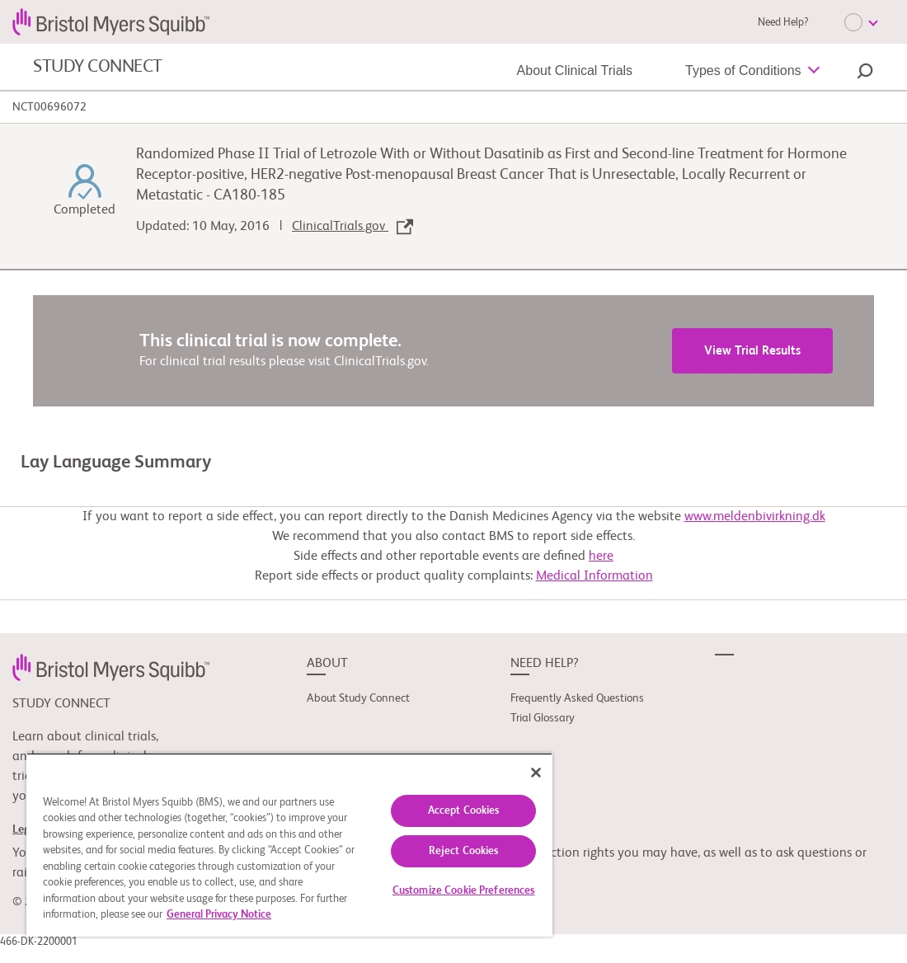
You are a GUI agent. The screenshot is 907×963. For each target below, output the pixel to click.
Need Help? (783, 22)
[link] (110, 667)
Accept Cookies (464, 811)
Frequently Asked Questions (577, 698)
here (601, 556)
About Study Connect (358, 698)
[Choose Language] (860, 22)
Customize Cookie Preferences (463, 890)
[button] (864, 73)
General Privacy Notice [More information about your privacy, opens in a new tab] (219, 914)
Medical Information (594, 576)
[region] (289, 845)
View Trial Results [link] (752, 351)
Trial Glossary (542, 718)
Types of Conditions (743, 70)
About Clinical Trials (575, 70)
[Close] (536, 772)
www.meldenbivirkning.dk (754, 517)
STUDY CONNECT (97, 67)
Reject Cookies (464, 851)
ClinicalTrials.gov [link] (352, 226)
